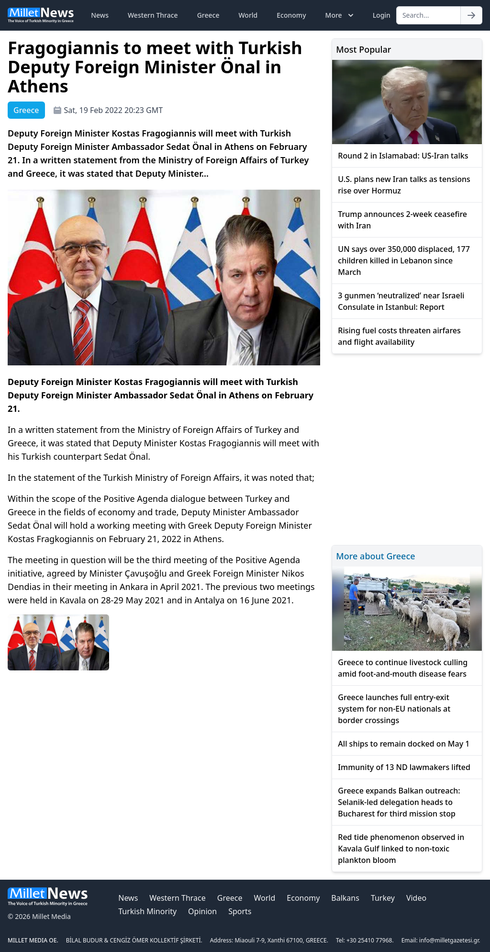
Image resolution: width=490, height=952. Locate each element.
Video (416, 898)
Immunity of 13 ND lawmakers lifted (404, 767)
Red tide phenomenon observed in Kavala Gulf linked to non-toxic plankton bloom (401, 848)
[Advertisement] (407, 448)
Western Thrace (153, 15)
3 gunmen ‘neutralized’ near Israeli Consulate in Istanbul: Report (401, 301)
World (247, 15)
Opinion (202, 911)
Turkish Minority (147, 911)
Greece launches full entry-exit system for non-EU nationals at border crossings (394, 708)
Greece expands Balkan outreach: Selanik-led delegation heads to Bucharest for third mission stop (399, 802)
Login (381, 15)
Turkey (383, 898)
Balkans (345, 898)
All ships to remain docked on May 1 (403, 743)
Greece (208, 15)
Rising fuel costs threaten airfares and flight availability (399, 336)
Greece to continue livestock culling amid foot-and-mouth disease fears (403, 668)
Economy (291, 15)
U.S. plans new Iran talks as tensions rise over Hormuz (404, 185)
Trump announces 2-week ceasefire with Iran (402, 220)
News (100, 15)
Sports (239, 911)
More (340, 15)
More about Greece (375, 556)
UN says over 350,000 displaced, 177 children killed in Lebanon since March (404, 260)
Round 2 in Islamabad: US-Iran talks (403, 155)
